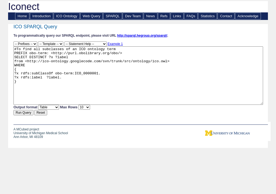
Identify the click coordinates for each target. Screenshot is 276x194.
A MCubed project (26, 130)
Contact (226, 16)
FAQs (191, 16)
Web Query (92, 16)
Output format (25, 108)
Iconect (23, 6)
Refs (164, 16)
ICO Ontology (66, 16)
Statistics (208, 16)
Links (177, 16)
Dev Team (133, 16)
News (150, 16)
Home (22, 16)
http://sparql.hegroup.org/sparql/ (142, 35)
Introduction (41, 16)
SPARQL (113, 16)
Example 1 (115, 44)
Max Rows (69, 108)
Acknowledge (247, 16)
